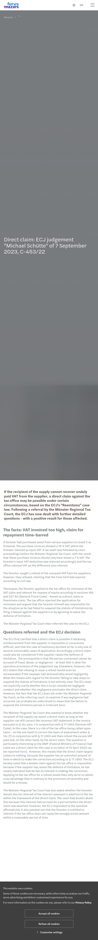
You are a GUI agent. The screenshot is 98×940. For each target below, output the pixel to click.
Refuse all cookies (49, 924)
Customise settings (49, 932)
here (22, 751)
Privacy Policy (83, 902)
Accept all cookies (49, 913)
